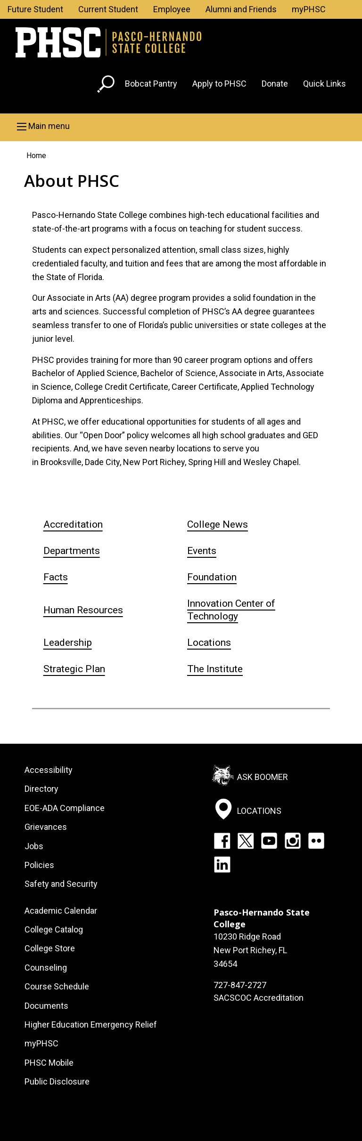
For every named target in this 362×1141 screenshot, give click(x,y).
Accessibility (49, 770)
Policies (39, 865)
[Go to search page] (107, 85)
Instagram (292, 840)
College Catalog (54, 929)
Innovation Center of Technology (231, 610)
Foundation (212, 577)
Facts (55, 577)
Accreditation (73, 524)
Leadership (67, 642)
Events (201, 550)
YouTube (269, 840)
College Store (50, 948)
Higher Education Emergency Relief (91, 1024)
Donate (275, 83)
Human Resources (83, 610)
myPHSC (309, 9)
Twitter (245, 840)
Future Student (35, 9)
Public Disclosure (57, 1081)
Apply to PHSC (219, 83)
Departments (71, 550)
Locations (209, 642)
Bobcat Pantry (151, 83)
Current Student (108, 9)
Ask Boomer (262, 777)
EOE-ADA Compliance (65, 808)
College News (217, 524)
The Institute (215, 669)
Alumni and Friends (241, 9)
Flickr (316, 840)
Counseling (46, 967)
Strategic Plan (74, 669)
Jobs (34, 846)
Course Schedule (57, 986)
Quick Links (324, 83)
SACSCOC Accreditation (259, 998)
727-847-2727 (240, 985)
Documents (46, 1006)
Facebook (222, 840)
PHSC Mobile (49, 1063)
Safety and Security (61, 884)
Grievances (46, 827)
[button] (181, 126)
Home (36, 155)
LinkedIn (222, 864)
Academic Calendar (61, 911)
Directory (41, 789)
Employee (171, 9)
